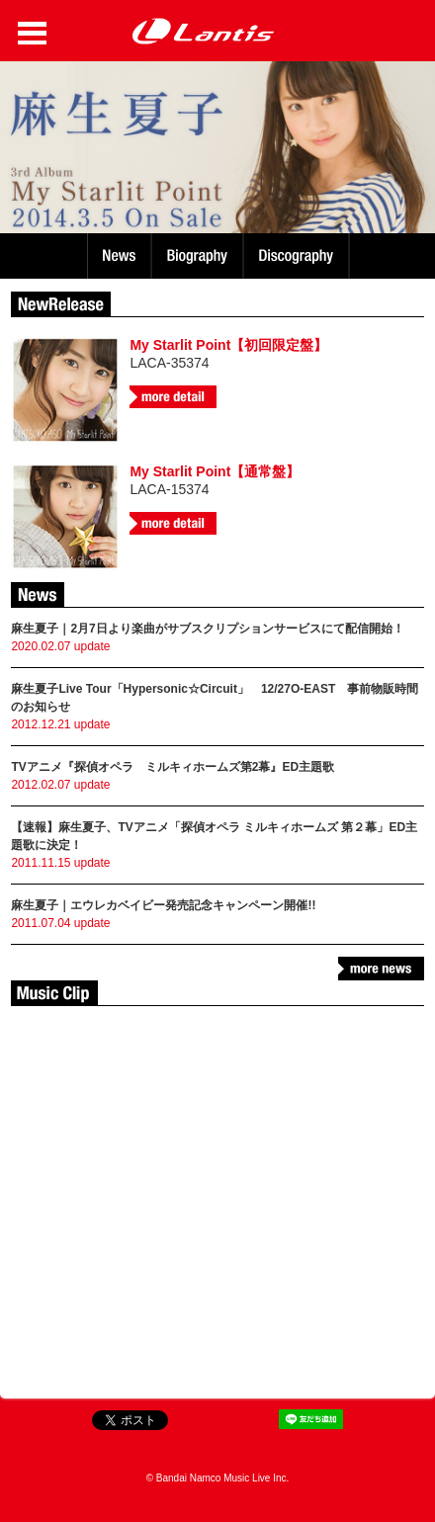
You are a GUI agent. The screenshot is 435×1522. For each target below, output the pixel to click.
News (119, 256)
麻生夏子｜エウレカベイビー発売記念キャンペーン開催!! (163, 905)
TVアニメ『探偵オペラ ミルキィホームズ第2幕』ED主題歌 (172, 767)
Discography (298, 256)
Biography (199, 256)
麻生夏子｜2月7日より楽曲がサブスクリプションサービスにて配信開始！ (207, 628)
